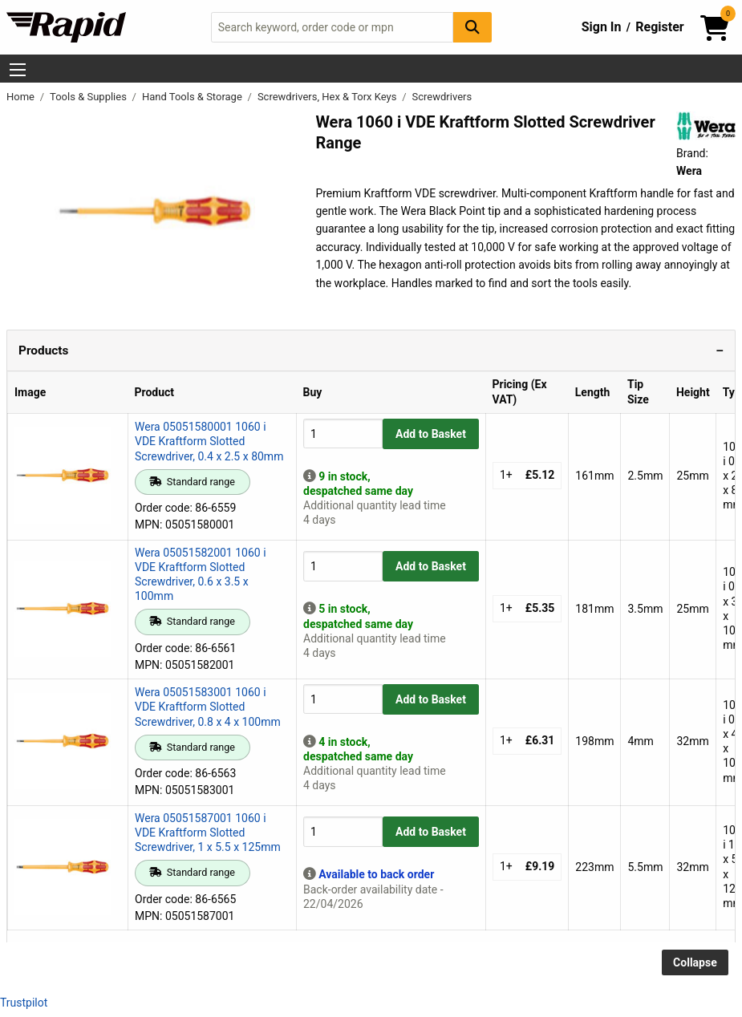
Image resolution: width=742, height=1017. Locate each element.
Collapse (695, 962)
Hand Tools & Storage (193, 97)
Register (659, 26)
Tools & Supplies (89, 97)
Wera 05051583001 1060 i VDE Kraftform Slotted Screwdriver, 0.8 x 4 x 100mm (208, 706)
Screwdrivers (442, 97)
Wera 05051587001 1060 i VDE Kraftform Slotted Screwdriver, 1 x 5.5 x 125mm (208, 832)
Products (43, 350)
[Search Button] (472, 27)
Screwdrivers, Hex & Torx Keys (328, 97)
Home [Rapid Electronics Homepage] (21, 97)
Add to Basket (430, 433)
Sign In (602, 26)
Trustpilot (23, 1002)
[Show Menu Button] (18, 69)
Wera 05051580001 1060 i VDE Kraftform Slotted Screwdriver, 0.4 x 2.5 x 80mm (209, 441)
